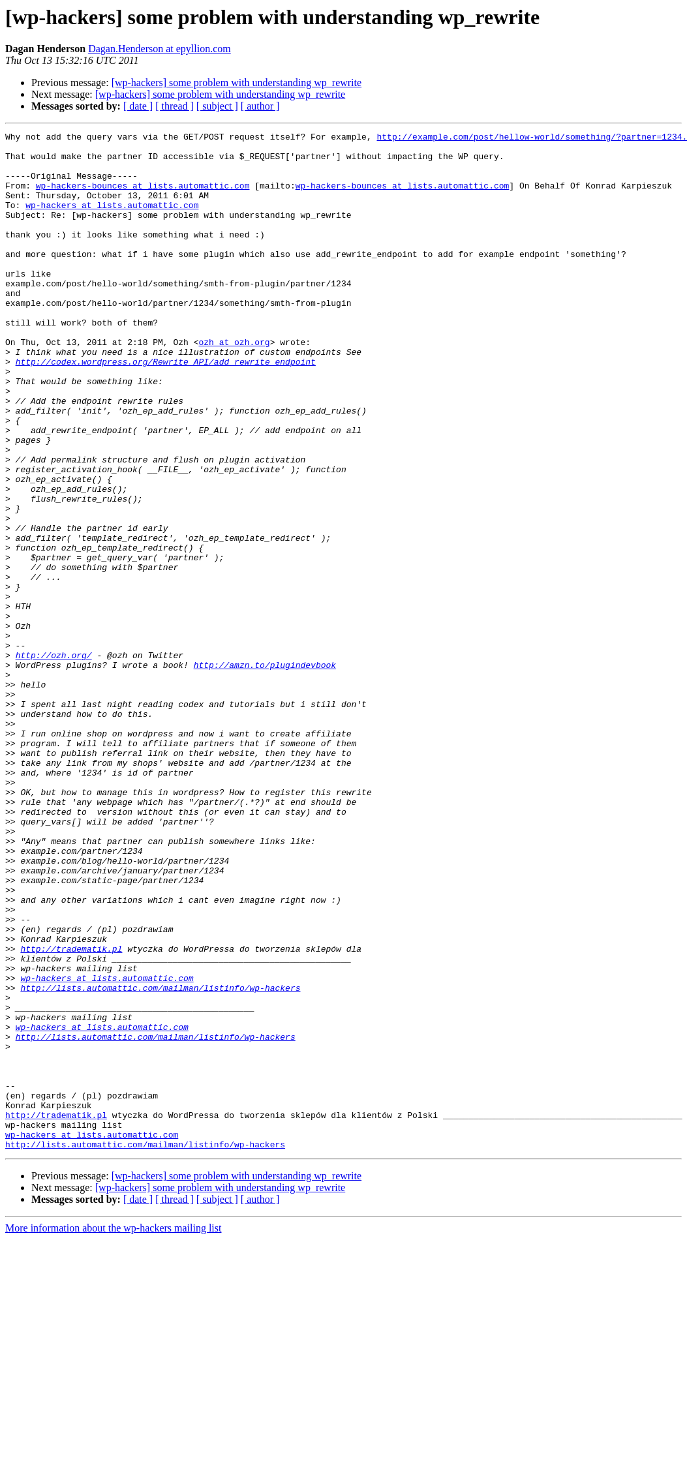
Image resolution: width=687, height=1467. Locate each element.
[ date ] (138, 106)
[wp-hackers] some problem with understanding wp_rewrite (236, 82)
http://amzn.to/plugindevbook (265, 772)
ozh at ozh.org (233, 385)
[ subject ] (217, 106)
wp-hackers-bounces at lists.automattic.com (143, 197)
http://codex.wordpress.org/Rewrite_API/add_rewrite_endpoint (166, 408)
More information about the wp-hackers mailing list (113, 1431)
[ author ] (260, 106)
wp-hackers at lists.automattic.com (111, 220)
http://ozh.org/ (54, 760)
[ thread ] (174, 106)
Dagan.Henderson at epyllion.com (159, 48)
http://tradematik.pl (71, 1113)
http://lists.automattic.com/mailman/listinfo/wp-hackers (160, 1160)
